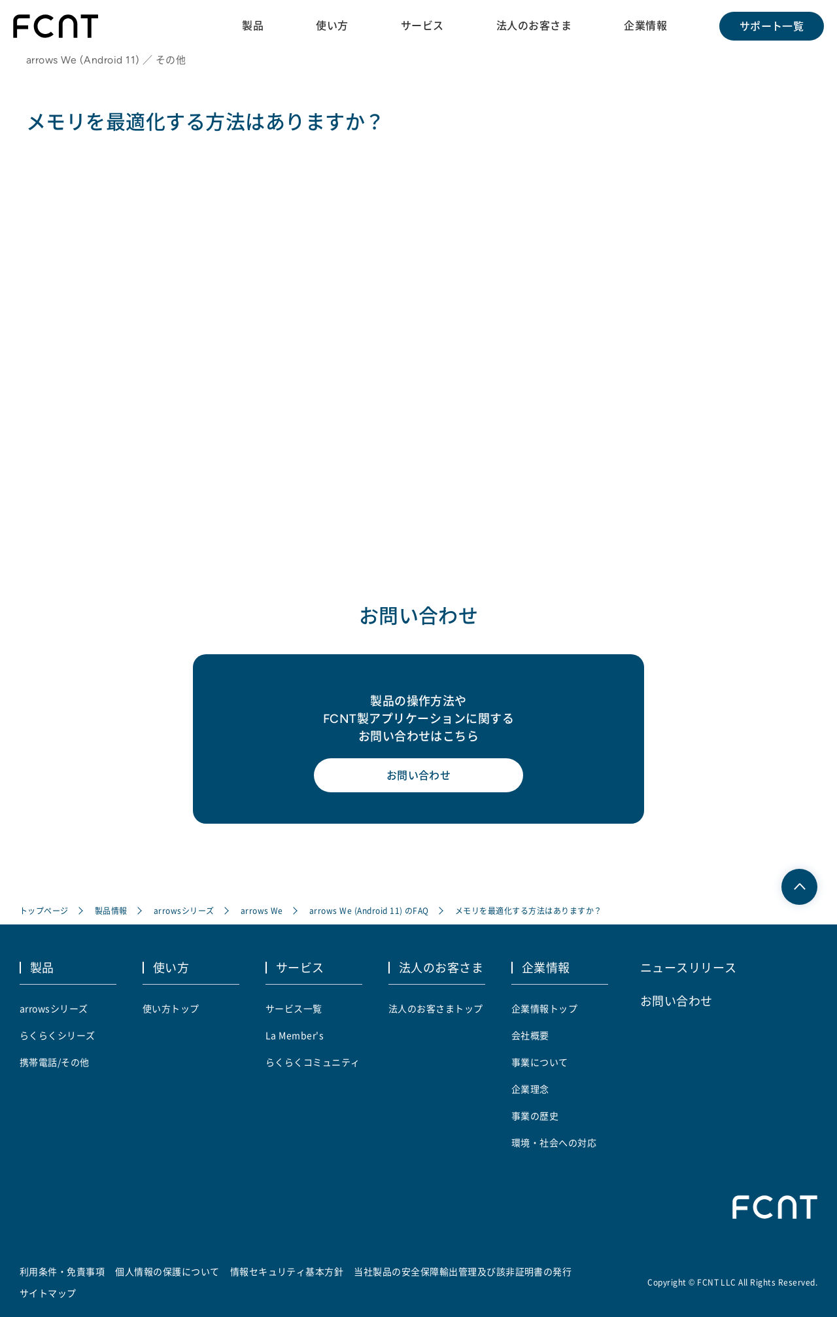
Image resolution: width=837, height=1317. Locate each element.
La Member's (294, 1035)
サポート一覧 (772, 26)
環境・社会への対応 (553, 1142)
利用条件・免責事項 (62, 1271)
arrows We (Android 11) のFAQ (369, 910)
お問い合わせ (418, 775)
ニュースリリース (688, 966)
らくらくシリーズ (57, 1035)
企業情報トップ (544, 1008)
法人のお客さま (534, 25)
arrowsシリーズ (184, 910)
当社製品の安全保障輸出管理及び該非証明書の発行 (463, 1271)
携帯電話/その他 (55, 1061)
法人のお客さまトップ (435, 1008)
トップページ (44, 910)
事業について (539, 1061)
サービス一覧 (293, 1008)
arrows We (262, 910)
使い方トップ (171, 1008)
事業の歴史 (534, 1115)
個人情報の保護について (167, 1271)
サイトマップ (48, 1292)
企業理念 (530, 1088)
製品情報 (111, 910)
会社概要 (530, 1035)
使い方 (332, 25)
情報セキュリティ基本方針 (287, 1271)
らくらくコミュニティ (312, 1061)
